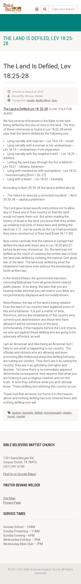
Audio (30, 100)
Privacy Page (12, 502)
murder (20, 416)
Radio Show (43, 100)
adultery (16, 412)
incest (11, 416)
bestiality (28, 412)
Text (54, 100)
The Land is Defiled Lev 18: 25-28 (25, 109)
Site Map (9, 498)
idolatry (67, 412)
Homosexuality (53, 412)
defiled (39, 412)
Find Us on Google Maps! (19, 474)
